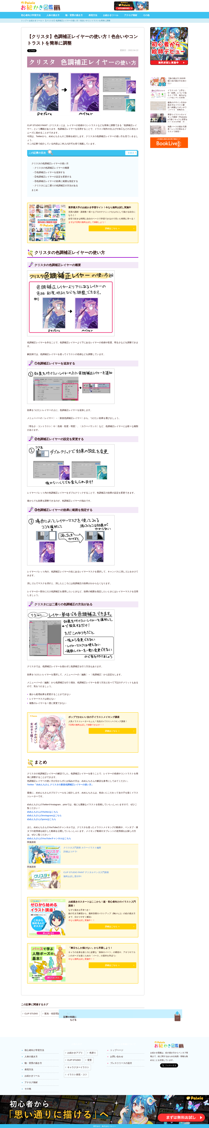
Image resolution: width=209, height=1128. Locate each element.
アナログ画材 (130, 15)
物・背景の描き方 (74, 15)
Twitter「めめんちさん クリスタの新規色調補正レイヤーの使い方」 (60, 784)
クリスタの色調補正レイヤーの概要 (51, 168)
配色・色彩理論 (49, 1013)
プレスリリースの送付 (120, 1060)
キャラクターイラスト (76, 1062)
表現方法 (93, 15)
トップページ (116, 1048)
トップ (24, 20)
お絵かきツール (110, 15)
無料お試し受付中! (73, 877)
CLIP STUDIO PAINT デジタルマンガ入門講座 (87, 873)
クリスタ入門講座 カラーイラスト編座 (83, 848)
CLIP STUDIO (30, 1013)
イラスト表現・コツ (75, 1068)
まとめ (34, 190)
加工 (64, 1013)
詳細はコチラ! (70, 852)
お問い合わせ (116, 1054)
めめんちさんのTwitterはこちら (42, 812)
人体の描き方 (53, 15)
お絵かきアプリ (73, 1051)
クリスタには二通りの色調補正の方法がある (56, 185)
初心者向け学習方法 (31, 15)
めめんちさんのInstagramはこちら (44, 815)
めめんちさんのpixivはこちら (41, 819)
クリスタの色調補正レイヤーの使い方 (50, 163)
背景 (87, 1056)
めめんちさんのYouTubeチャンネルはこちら (49, 838)
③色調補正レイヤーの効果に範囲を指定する (56, 181)
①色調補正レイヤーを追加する (49, 172)
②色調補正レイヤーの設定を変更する (52, 176)
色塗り (89, 1051)
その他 (146, 15)
